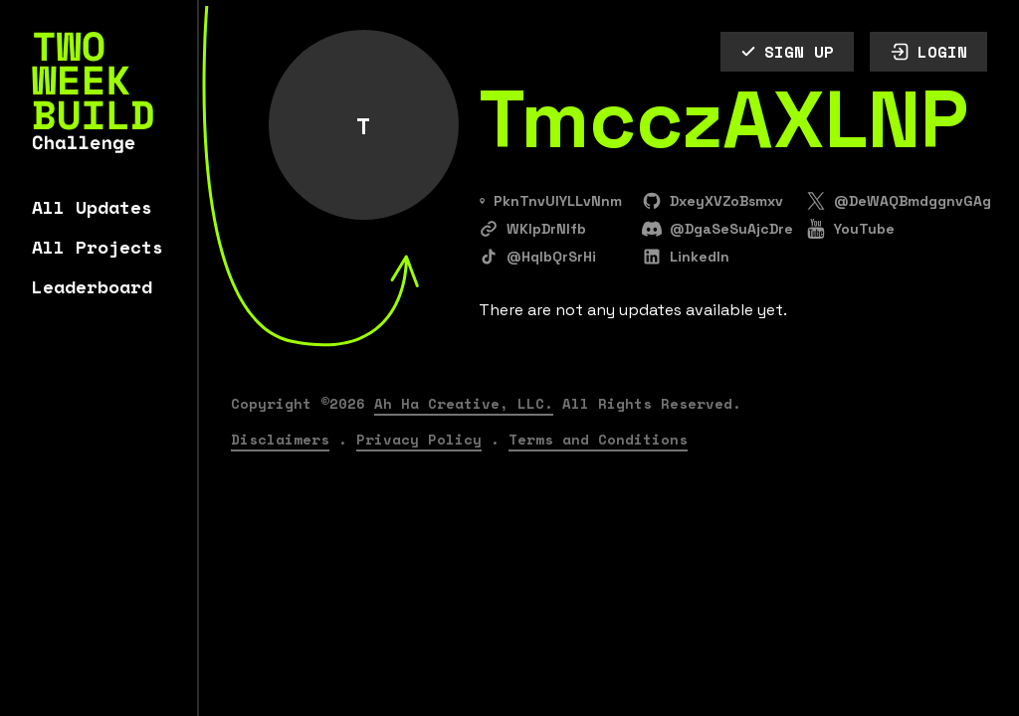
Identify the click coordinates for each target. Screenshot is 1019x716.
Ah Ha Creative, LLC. (463, 403)
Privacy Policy (419, 439)
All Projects (97, 247)
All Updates (92, 207)
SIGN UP (787, 52)
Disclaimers (280, 439)
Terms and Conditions (598, 439)
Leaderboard (92, 286)
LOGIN (928, 52)
